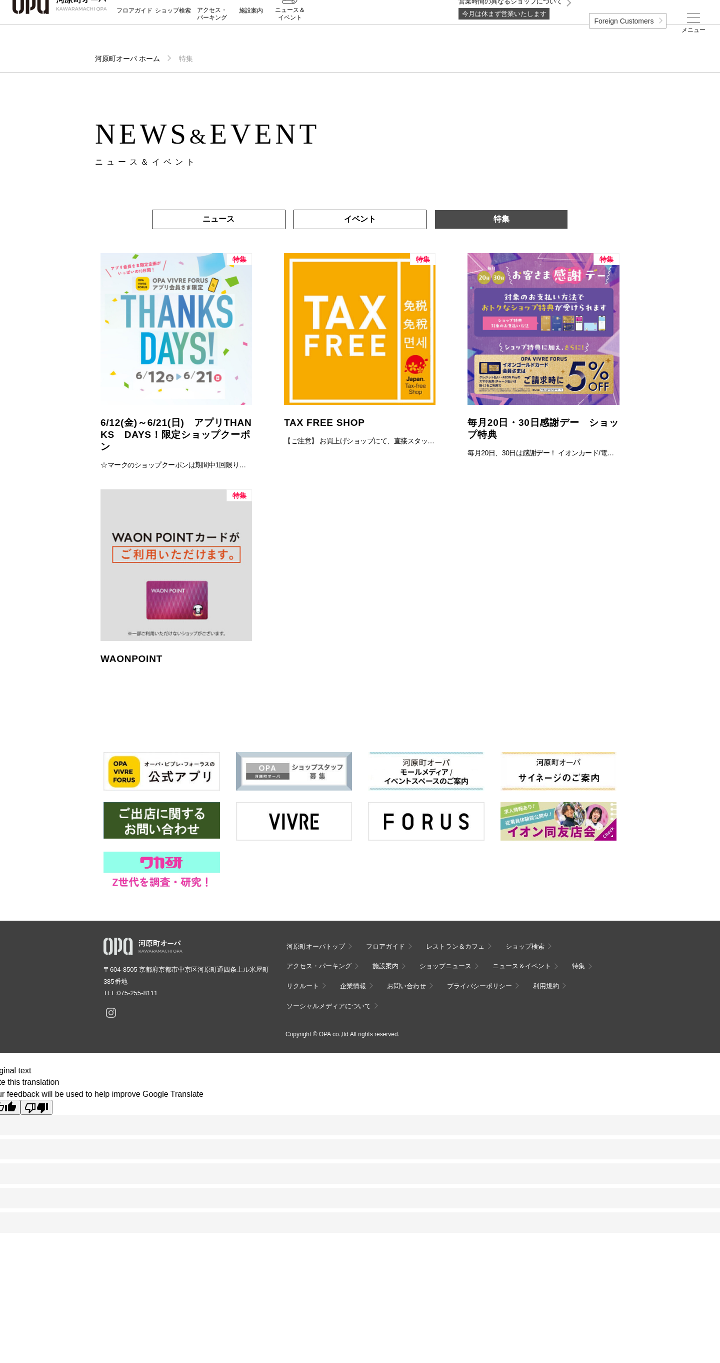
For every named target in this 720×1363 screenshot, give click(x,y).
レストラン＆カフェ (455, 946)
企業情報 (353, 986)
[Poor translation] (36, 1107)
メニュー (694, 30)
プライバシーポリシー (479, 986)
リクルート (302, 986)
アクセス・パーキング (212, 34)
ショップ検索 (173, 30)
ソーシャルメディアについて (328, 1006)
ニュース (218, 219)
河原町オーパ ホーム (127, 59)
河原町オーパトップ (315, 946)
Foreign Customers (624, 21)
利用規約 (546, 986)
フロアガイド (134, 30)
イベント (360, 219)
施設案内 (251, 30)
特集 (502, 219)
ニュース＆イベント (290, 34)
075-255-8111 (137, 993)
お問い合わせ (406, 986)
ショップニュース (446, 966)
